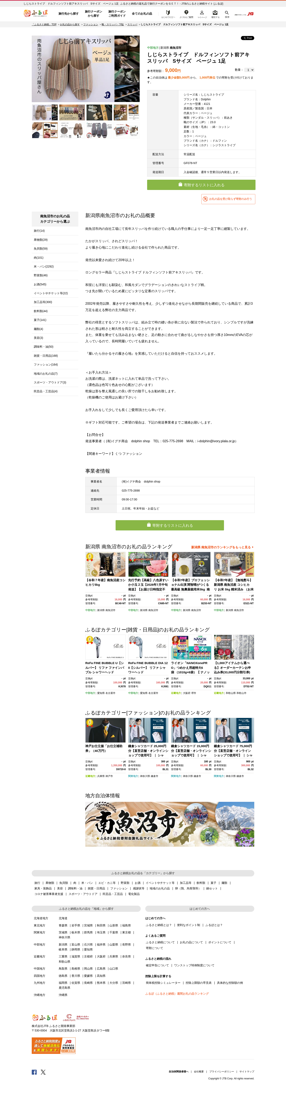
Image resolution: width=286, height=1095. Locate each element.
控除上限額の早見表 (199, 982)
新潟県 (164, 47)
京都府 (88, 956)
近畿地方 (176, 693)
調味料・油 (75, 888)
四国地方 (39, 975)
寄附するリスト (215, 14)
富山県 (76, 944)
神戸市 (109, 776)
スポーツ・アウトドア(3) (50, 382)
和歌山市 (241, 693)
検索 (226, 14)
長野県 (126, 944)
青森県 (63, 925)
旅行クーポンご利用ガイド (117, 13)
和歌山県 (231, 693)
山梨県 (113, 944)
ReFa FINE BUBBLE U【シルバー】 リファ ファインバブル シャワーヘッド (104, 667)
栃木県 (76, 932)
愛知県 (101, 693)
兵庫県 (101, 776)
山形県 (113, 925)
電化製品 (134, 894)
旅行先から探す (69, 13)
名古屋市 (110, 693)
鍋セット (212, 888)
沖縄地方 (39, 995)
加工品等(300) (43, 302)
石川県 (88, 944)
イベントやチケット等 (160, 882)
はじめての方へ (167, 14)
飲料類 (201, 882)
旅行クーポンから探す (93, 13)
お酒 (138, 882)
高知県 (101, 975)
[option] (86, 69)
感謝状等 (138, 888)
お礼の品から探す (70, 24)
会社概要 (199, 1071)
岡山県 (88, 968)
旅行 (37, 882)
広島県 (101, 968)
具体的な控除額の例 (230, 982)
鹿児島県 (64, 987)
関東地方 (133, 776)
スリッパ (132, 24)
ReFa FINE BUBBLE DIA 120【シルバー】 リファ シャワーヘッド (148, 667)
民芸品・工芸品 (113, 894)
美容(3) (38, 337)
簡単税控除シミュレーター (163, 982)
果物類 (50, 882)
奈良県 (126, 956)
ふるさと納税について (160, 942)
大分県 (113, 982)
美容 (60, 888)
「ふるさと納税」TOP (44, 24)
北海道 (63, 918)
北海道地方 (41, 918)
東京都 (126, 932)
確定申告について (157, 965)
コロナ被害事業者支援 (48, 894)
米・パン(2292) (44, 266)
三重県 (63, 956)
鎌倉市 (154, 776)
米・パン (87, 882)
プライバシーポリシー (221, 1071)
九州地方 (39, 982)
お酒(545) (40, 284)
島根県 (76, 968)
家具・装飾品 (43, 888)
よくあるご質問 (186, 14)
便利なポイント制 (188, 925)
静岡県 (76, 949)
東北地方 (39, 925)
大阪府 (186, 693)
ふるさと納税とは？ (159, 925)
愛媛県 (88, 975)
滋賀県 (76, 956)
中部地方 (153, 47)
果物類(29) (41, 239)
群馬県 (88, 932)
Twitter (43, 1072)
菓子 (213, 882)
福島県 (126, 925)
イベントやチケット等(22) (51, 293)
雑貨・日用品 (96, 888)
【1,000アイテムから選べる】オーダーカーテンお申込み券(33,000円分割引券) (232, 667)
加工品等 (185, 882)
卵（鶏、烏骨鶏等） (188, 888)
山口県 (113, 968)
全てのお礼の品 (142, 13)
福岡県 (63, 982)
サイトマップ (246, 1071)
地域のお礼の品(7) (45, 373)
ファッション (90, 24)
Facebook (34, 1072)
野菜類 (125, 882)
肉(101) (38, 257)
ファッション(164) (46, 364)
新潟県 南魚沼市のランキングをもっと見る (221, 547)
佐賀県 (76, 982)
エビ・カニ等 (107, 882)
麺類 (224, 882)
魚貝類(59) (41, 248)
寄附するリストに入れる (204, 185)
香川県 (76, 975)
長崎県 (88, 982)
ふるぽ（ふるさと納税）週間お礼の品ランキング (177, 993)
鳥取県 (63, 968)
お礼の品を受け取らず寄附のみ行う (230, 198)
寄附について (154, 948)
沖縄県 (63, 995)
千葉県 (113, 932)
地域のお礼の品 (160, 888)
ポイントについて (219, 942)
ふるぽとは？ (214, 925)
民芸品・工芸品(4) (45, 391)
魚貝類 (63, 882)
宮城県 (88, 925)
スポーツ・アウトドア (83, 894)
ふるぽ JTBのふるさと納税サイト (35, 14)
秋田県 (101, 925)
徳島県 (63, 975)
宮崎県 (126, 982)
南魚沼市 (175, 47)
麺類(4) (38, 329)
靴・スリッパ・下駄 (113, 24)
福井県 (101, 944)
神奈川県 (145, 776)
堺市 (193, 693)
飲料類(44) (41, 311)
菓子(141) (40, 320)
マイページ (202, 14)
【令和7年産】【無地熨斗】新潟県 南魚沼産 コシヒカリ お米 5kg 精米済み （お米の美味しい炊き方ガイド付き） (234, 589)
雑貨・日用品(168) (46, 355)
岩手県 (76, 925)
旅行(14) (39, 230)
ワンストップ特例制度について (194, 965)
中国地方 (39, 968)
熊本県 (101, 982)
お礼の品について (191, 942)
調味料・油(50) (43, 346)
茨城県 (63, 932)
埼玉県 (101, 932)
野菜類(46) (41, 275)
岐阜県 (63, 949)
